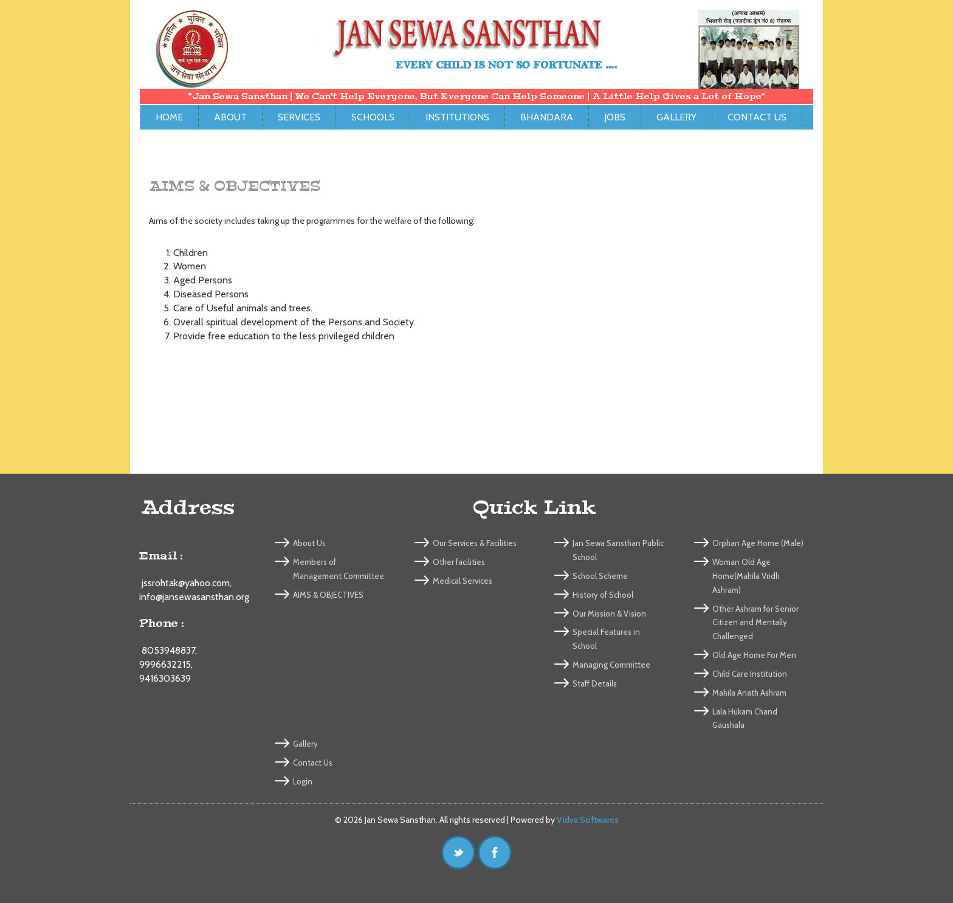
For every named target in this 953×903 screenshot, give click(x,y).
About (230, 117)
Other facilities (459, 562)
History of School (603, 595)
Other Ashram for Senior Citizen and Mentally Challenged (755, 623)
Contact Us (757, 117)
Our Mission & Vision (609, 613)
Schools (372, 117)
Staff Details (595, 683)
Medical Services (462, 581)
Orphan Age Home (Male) (757, 543)
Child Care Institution (749, 674)
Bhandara (546, 117)
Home (169, 117)
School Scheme (600, 576)
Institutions (457, 117)
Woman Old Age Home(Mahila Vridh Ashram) (746, 576)
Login (302, 781)
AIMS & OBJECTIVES (328, 595)
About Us (309, 543)
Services (299, 117)
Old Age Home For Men (754, 655)
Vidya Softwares (588, 819)
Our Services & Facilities (475, 543)
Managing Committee (611, 664)
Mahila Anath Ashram (749, 692)
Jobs (614, 117)
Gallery (676, 117)
